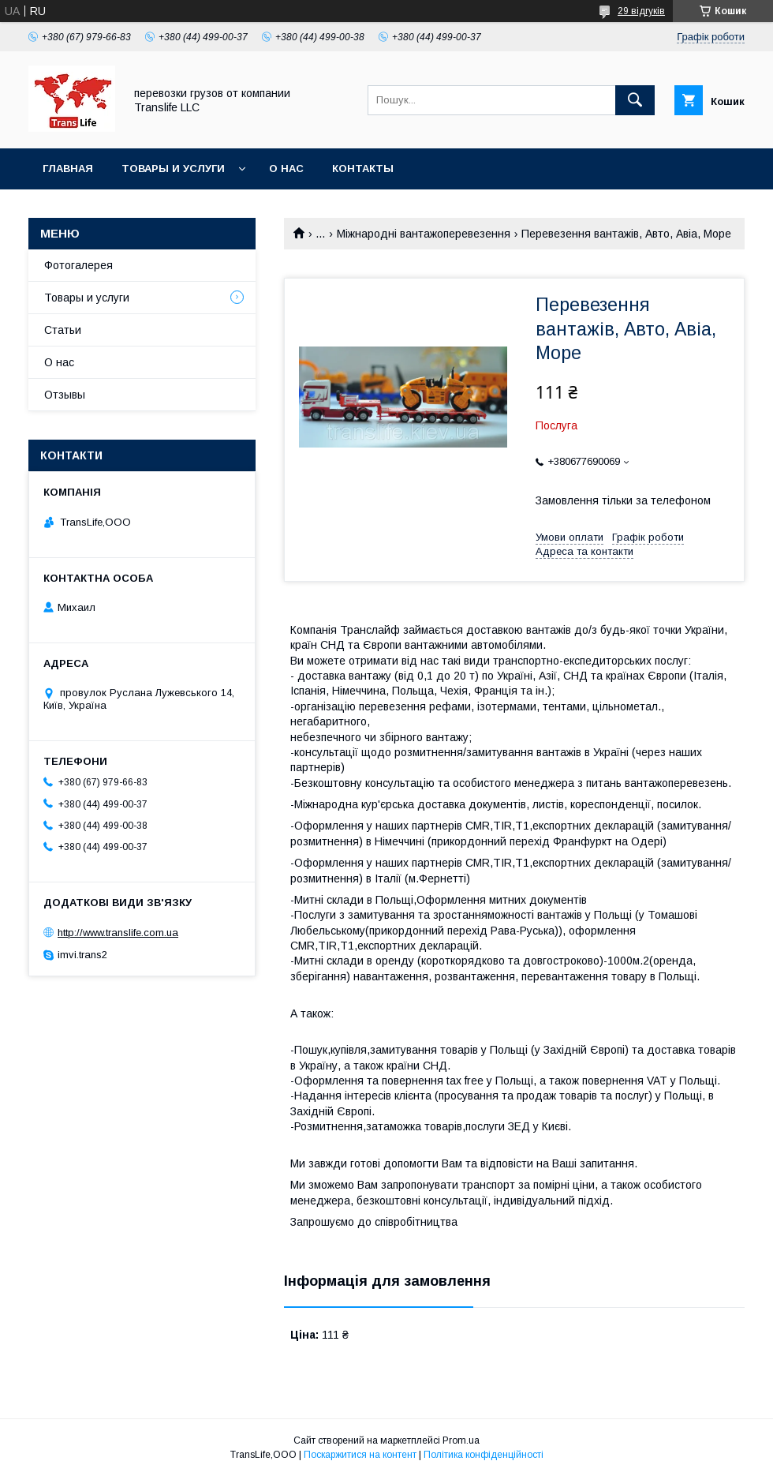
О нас (286, 168)
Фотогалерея (78, 265)
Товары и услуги (173, 168)
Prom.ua (461, 1440)
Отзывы (64, 394)
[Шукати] (635, 100)
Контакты (363, 168)
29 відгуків (641, 11)
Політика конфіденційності (483, 1454)
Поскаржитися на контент (360, 1454)
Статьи (62, 330)
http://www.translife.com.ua (118, 932)
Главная (68, 168)
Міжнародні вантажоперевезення (423, 233)
